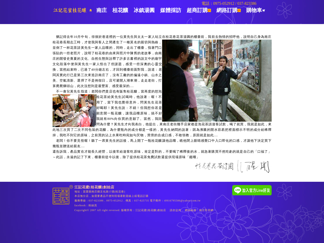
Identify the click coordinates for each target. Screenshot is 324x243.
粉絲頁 (93, 205)
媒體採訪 (170, 10)
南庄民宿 (205, 210)
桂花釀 (120, 10)
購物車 (255, 10)
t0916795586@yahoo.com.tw (182, 200)
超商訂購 (199, 10)
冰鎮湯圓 (144, 10)
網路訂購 (228, 10)
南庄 (101, 10)
